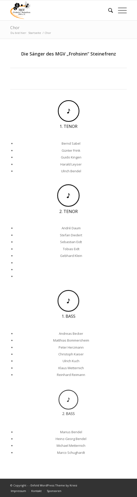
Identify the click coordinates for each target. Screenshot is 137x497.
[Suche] (108, 10)
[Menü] (120, 10)
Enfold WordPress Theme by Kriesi (54, 485)
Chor (15, 27)
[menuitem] (108, 10)
